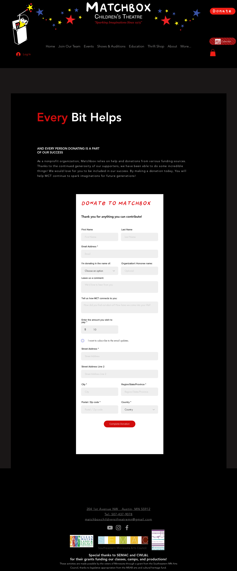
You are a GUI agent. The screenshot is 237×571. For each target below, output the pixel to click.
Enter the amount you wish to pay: (96, 321)
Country (125, 402)
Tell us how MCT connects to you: (99, 298)
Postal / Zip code (90, 402)
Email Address (88, 246)
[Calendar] (222, 41)
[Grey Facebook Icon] (127, 527)
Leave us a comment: (92, 278)
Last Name (126, 229)
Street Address (89, 349)
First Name (87, 229)
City (83, 384)
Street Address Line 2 (92, 366)
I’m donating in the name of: (95, 263)
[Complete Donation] (119, 424)
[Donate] (222, 11)
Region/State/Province (133, 384)
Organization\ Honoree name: (136, 263)
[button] (213, 52)
